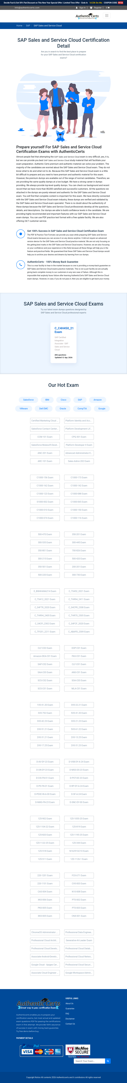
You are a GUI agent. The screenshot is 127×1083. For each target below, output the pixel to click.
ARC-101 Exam (45, 461)
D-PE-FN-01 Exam (45, 786)
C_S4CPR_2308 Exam (79, 607)
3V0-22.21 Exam (79, 705)
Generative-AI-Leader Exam (79, 940)
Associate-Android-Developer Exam (45, 956)
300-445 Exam (79, 542)
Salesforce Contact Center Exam (45, 428)
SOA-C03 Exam (79, 680)
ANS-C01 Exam (79, 672)
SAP (28, 25)
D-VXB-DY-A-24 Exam (79, 761)
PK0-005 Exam (45, 908)
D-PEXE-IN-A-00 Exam (44, 794)
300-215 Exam (45, 558)
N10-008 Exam (79, 891)
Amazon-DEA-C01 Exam (45, 656)
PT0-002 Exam (79, 899)
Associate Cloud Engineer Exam (45, 973)
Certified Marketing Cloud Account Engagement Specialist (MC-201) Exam (45, 420)
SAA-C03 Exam (45, 672)
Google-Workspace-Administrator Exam (79, 973)
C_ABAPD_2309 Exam (79, 631)
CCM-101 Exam (45, 437)
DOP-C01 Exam (79, 648)
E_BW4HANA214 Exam (45, 591)
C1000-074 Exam (45, 518)
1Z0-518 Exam (45, 851)
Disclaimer (70, 1019)
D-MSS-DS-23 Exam (79, 770)
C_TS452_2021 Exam (79, 591)
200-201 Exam (79, 566)
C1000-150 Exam (79, 510)
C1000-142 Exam (79, 485)
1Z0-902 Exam (45, 818)
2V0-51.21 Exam (45, 729)
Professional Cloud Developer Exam (45, 948)
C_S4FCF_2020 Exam (79, 623)
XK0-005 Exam (45, 916)
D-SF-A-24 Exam (79, 794)
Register (96, 7)
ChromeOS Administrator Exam (45, 932)
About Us (69, 1003)
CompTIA (82, 408)
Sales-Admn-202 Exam (79, 461)
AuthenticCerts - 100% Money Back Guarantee (52, 261)
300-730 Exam (79, 575)
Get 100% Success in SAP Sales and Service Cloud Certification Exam (65, 230)
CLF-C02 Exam (45, 648)
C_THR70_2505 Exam (79, 615)
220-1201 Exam (45, 875)
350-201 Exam (79, 534)
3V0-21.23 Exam (79, 721)
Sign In (81, 7)
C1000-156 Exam (45, 477)
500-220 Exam (45, 575)
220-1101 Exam (45, 883)
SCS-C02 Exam (45, 680)
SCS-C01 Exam (45, 688)
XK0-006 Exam (45, 899)
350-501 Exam (45, 566)
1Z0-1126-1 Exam (79, 859)
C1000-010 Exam (45, 510)
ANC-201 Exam (45, 453)
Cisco (63, 399)
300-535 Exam (45, 542)
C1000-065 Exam (79, 502)
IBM (47, 399)
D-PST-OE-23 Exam (79, 778)
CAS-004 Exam (45, 891)
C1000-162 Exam (45, 485)
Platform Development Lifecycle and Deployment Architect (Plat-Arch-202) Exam (79, 428)
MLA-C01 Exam (78, 688)
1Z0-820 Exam (45, 834)
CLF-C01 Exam (79, 664)
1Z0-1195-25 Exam (79, 834)
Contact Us (70, 1024)
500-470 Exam (45, 534)
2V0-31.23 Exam (79, 745)
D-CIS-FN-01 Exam (45, 778)
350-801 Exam (45, 550)
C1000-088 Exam (79, 493)
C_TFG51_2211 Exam (45, 631)
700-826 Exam (79, 550)
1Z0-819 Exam (79, 826)
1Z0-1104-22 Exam (45, 826)
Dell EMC (43, 408)
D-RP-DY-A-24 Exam (79, 786)
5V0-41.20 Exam (79, 713)
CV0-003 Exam (79, 883)
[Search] (89, 1061)
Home (19, 25)
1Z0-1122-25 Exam (45, 843)
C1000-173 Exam (79, 477)
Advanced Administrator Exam (79, 453)
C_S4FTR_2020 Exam (45, 607)
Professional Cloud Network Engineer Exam (79, 956)
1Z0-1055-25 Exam (79, 818)
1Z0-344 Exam (79, 843)
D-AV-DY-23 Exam (45, 761)
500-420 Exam (79, 558)
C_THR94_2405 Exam (44, 615)
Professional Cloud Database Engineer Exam (79, 948)
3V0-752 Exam (45, 713)
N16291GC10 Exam (79, 851)
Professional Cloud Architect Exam (45, 940)
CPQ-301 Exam (79, 437)
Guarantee (70, 1008)
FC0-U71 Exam (79, 875)
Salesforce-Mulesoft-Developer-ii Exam (45, 445)
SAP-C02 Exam (45, 664)
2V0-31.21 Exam (45, 737)
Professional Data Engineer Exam (79, 932)
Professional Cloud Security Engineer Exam (79, 964)
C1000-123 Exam (45, 493)
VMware (24, 408)
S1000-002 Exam (45, 502)
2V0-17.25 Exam (45, 745)
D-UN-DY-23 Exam (45, 770)
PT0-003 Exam (79, 908)
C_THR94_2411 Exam (79, 599)
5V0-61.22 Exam (79, 729)
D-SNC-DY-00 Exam (79, 802)
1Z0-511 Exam (45, 859)
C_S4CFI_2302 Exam (45, 623)
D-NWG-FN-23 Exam (45, 802)
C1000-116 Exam (79, 518)
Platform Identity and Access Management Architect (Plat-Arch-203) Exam (79, 420)
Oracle (63, 408)
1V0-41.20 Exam (45, 705)
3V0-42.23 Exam (45, 721)
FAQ (67, 1014)
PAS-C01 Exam (79, 656)
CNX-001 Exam (79, 916)
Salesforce (28, 399)
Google (101, 408)
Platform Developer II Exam (79, 445)
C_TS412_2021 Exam (45, 599)
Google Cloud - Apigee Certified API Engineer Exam (45, 964)
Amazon (98, 399)
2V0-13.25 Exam (79, 737)
